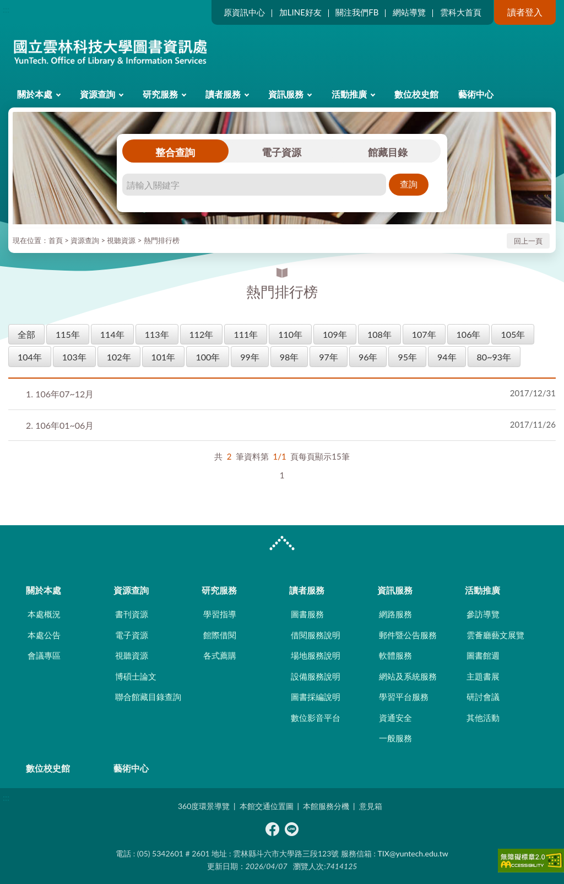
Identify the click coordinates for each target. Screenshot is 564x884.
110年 (290, 334)
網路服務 (395, 614)
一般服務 (395, 738)
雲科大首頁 (460, 12)
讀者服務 (223, 94)
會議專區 (44, 655)
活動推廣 (349, 94)
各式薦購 (219, 655)
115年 (68, 334)
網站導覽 (409, 12)
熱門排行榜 (162, 240)
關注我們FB (356, 12)
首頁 (55, 240)
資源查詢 (97, 94)
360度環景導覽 (204, 806)
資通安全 (395, 718)
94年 (447, 357)
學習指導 (219, 614)
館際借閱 (219, 635)
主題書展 (483, 676)
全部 (26, 334)
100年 (208, 357)
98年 (289, 357)
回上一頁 (528, 240)
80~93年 (494, 357)
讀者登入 (525, 12)
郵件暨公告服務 (408, 635)
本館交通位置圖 (267, 806)
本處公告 (44, 635)
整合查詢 (175, 152)
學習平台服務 (404, 697)
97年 (328, 357)
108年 (379, 334)
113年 (157, 334)
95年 (407, 357)
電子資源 (281, 152)
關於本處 (34, 94)
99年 (249, 357)
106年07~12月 (60, 394)
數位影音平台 (315, 718)
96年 (368, 357)
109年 (335, 334)
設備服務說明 (315, 676)
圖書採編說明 (315, 697)
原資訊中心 (244, 12)
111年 (246, 334)
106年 (469, 334)
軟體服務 (395, 655)
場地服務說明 (315, 655)
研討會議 (483, 697)
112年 (201, 334)
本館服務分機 (326, 806)
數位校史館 (416, 94)
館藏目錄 (388, 152)
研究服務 (160, 94)
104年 (30, 357)
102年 (119, 357)
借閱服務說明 (315, 635)
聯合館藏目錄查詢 (148, 697)
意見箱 (370, 806)
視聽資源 (121, 240)
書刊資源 (131, 614)
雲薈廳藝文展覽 (495, 635)
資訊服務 (285, 94)
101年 (163, 357)
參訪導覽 (483, 614)
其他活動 (483, 718)
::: (6, 9)
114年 (112, 334)
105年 (513, 334)
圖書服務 (307, 614)
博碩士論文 (135, 676)
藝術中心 (476, 94)
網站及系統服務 (408, 676)
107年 (424, 334)
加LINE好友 (300, 12)
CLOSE (282, 544)
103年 (74, 357)
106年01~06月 (60, 425)
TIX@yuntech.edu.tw (413, 853)
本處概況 (44, 614)
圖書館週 (483, 655)
